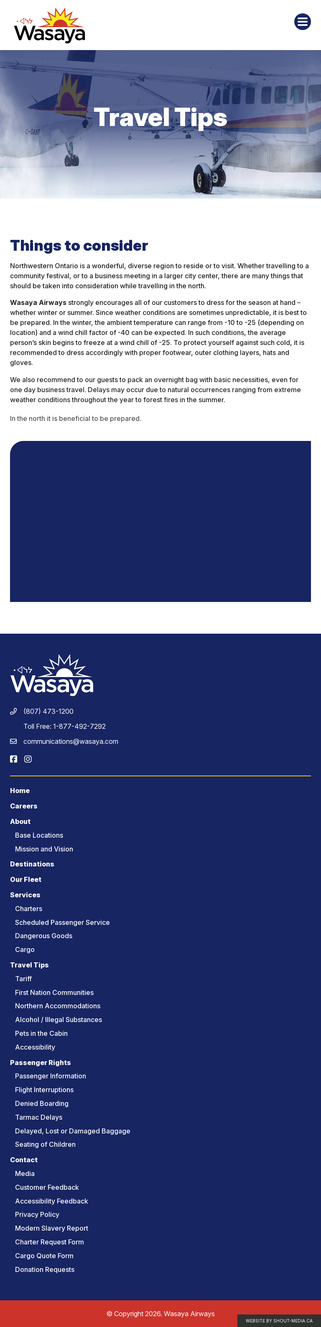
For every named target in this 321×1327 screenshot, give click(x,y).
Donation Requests (44, 1269)
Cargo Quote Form (44, 1255)
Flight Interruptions (44, 1089)
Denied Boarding (42, 1103)
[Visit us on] (14, 759)
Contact (24, 1160)
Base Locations (39, 835)
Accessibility (35, 1047)
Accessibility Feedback (51, 1201)
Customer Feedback (47, 1187)
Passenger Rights (40, 1062)
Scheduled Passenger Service (62, 922)
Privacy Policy (37, 1214)
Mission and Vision (44, 849)
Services (25, 895)
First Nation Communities (54, 992)
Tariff (23, 978)
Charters (28, 908)
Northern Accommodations (57, 1006)
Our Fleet (25, 879)
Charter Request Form (49, 1242)
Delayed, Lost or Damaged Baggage (72, 1131)
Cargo (25, 949)
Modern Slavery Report (51, 1228)
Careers (24, 806)
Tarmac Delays (38, 1117)
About (20, 821)
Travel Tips (29, 965)
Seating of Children (45, 1144)
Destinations (32, 864)
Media (25, 1173)
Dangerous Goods (43, 936)
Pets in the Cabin (41, 1033)
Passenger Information (50, 1076)
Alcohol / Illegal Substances (58, 1019)
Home (20, 790)
